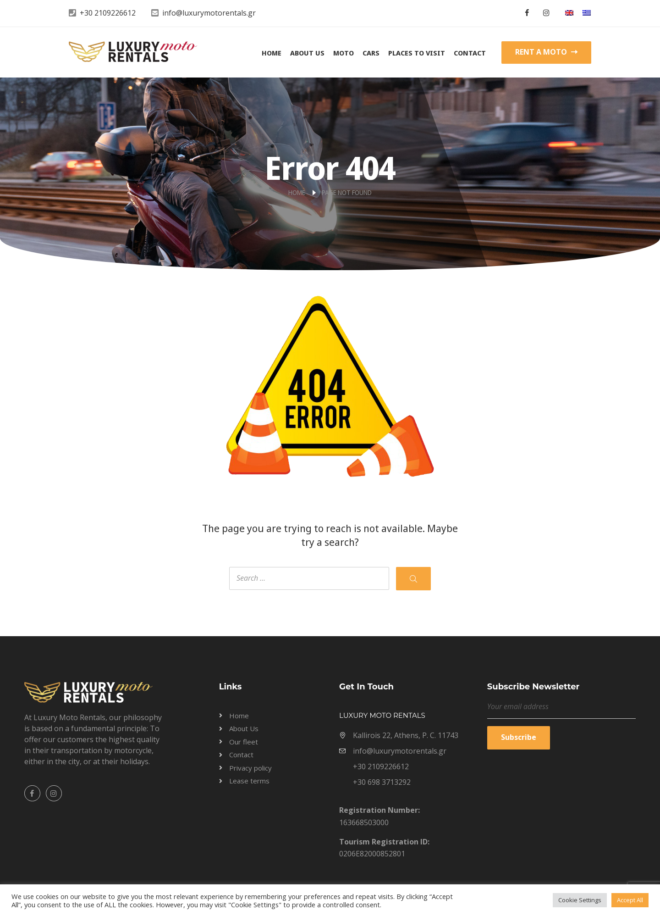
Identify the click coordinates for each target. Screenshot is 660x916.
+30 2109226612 (108, 13)
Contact (470, 52)
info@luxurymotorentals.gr (209, 13)
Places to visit (416, 52)
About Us (307, 52)
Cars (371, 52)
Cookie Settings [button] (579, 900)
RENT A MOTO (546, 52)
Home (271, 52)
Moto (343, 52)
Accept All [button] (630, 900)
